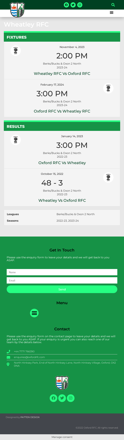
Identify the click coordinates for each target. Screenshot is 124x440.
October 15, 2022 (52, 174)
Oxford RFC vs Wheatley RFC (62, 111)
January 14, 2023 (72, 136)
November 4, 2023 (72, 47)
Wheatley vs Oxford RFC (62, 200)
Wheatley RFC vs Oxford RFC (62, 73)
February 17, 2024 (52, 84)
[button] (113, 5)
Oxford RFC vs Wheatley (62, 162)
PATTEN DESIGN (30, 417)
